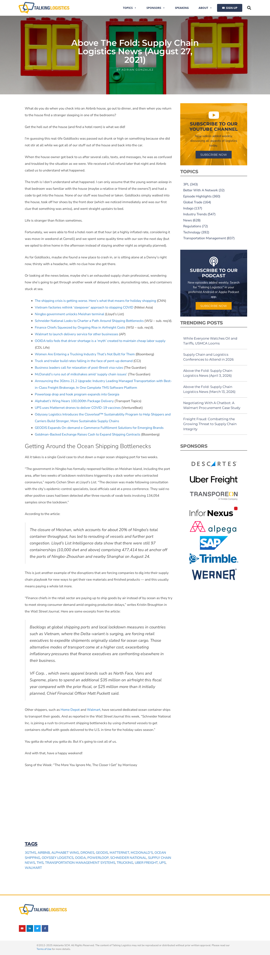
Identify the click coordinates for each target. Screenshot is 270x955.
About (205, 8)
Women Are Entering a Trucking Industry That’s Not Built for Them (85, 354)
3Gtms (30, 852)
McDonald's (142, 852)
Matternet (119, 852)
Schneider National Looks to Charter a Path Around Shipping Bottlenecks (89, 321)
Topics (130, 8)
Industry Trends (195, 214)
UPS (162, 862)
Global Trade (192, 202)
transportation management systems (80, 862)
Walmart (93, 709)
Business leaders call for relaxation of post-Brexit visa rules (79, 367)
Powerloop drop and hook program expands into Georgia (77, 394)
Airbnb (44, 852)
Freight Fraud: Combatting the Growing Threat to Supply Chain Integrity (210, 424)
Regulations (192, 226)
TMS (40, 862)
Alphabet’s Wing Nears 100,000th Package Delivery (74, 401)
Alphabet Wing (65, 852)
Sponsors (155, 8)
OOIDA (80, 858)
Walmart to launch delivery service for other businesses (76, 334)
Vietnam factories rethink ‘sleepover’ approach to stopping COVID (84, 307)
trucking (125, 862)
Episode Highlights (197, 196)
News (187, 220)
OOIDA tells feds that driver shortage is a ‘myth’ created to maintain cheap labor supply (100, 341)
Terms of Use (44, 949)
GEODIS (102, 852)
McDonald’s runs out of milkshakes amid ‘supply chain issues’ (81, 374)
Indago (188, 208)
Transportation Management (204, 238)
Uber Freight (146, 862)
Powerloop (98, 858)
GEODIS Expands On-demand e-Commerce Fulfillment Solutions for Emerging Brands (99, 427)
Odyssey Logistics (57, 858)
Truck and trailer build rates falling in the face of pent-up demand (84, 361)
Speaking (182, 8)
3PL (186, 184)
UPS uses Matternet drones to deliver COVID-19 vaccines (78, 407)
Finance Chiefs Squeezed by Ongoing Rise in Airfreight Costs (80, 327)
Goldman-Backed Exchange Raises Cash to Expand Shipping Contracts (87, 434)
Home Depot (70, 709)
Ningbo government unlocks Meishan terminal (69, 314)
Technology (192, 232)
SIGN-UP (231, 8)
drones (87, 852)
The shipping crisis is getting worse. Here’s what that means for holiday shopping (95, 300)
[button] (249, 8)
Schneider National (128, 858)
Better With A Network (200, 190)
